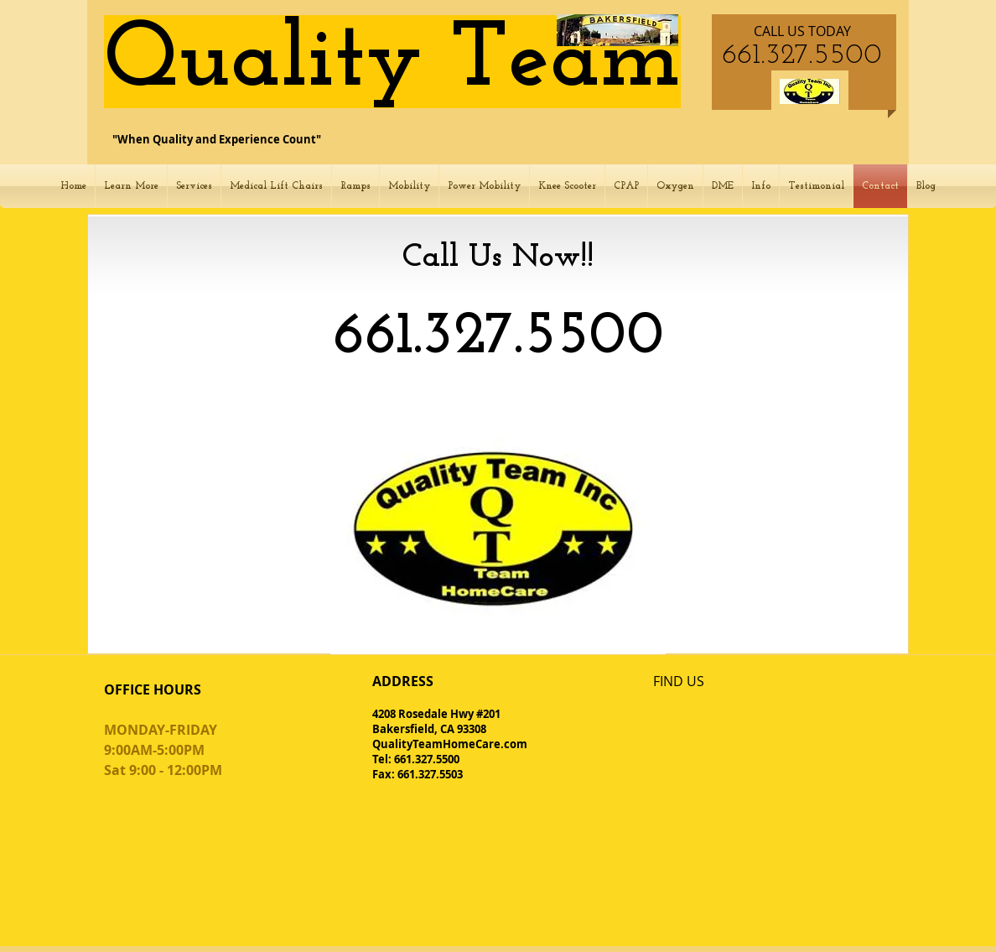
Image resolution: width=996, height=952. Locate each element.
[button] (131, 186)
